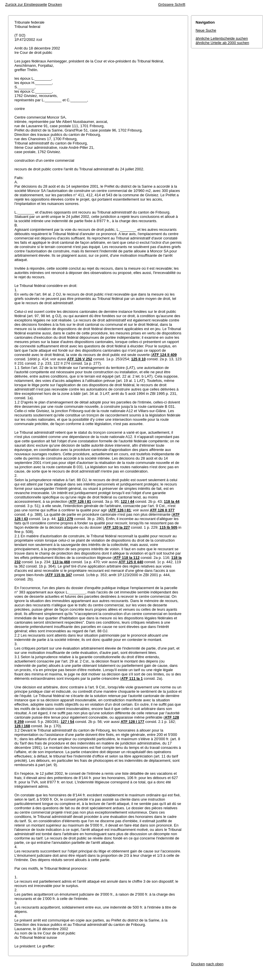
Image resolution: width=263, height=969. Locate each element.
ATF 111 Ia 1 (132, 678)
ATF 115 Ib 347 (59, 575)
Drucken (55, 4)
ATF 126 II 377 (162, 510)
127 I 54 (67, 721)
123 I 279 (65, 519)
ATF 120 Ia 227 (117, 527)
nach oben (215, 964)
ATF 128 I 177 (132, 721)
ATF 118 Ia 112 (126, 557)
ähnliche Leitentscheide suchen (222, 38)
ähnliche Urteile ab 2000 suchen (222, 43)
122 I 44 (127, 501)
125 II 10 (138, 359)
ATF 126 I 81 (80, 501)
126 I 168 (22, 726)
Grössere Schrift (171, 4)
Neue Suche (206, 30)
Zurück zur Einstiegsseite (26, 4)
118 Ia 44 (171, 501)
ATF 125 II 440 (130, 562)
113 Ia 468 (61, 562)
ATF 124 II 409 (164, 355)
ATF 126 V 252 (79, 359)
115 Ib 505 (168, 527)
